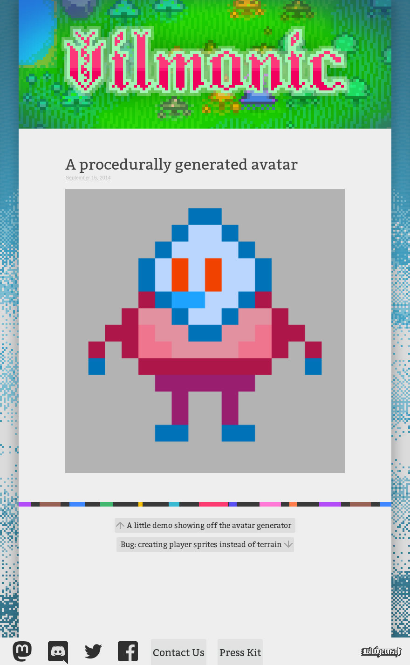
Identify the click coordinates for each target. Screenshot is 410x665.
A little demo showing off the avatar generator (209, 525)
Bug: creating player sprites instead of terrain (201, 544)
